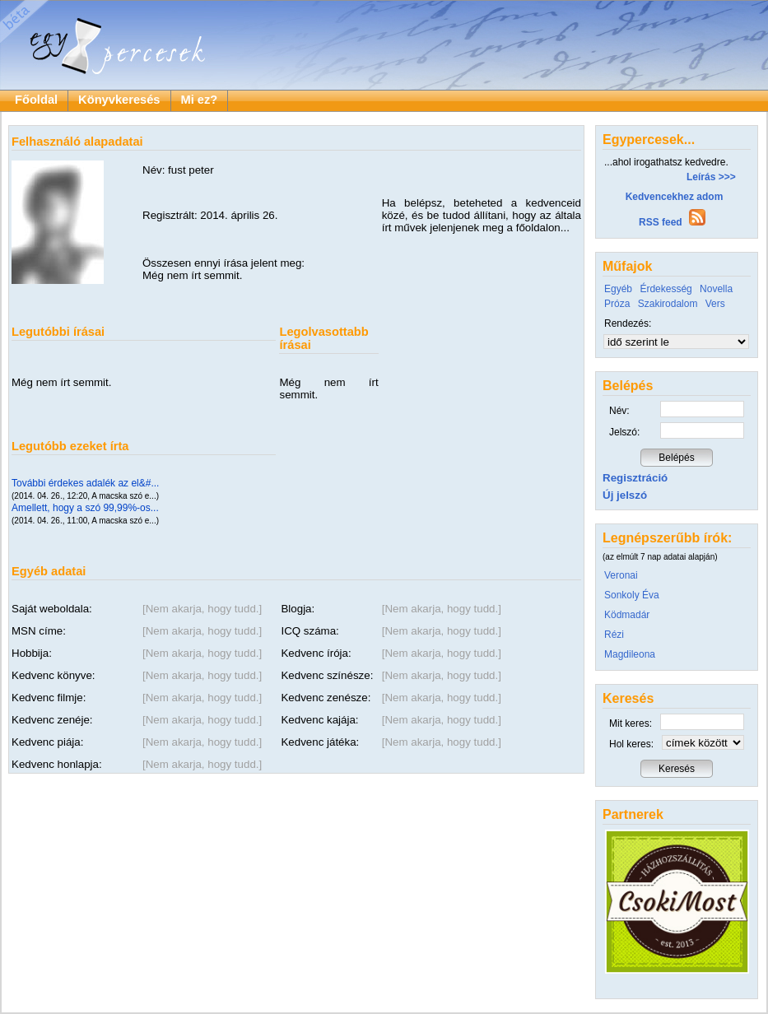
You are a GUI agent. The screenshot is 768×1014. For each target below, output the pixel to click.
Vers (715, 303)
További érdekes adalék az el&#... (85, 483)
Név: (619, 410)
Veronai (621, 575)
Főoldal (36, 99)
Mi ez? (199, 99)
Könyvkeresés (119, 99)
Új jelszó (625, 495)
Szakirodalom (668, 303)
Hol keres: (631, 744)
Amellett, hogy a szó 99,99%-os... (85, 508)
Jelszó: (624, 432)
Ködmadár (626, 615)
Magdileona (629, 654)
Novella (716, 289)
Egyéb (618, 289)
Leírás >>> (711, 177)
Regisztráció (635, 478)
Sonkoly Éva (631, 595)
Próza (617, 303)
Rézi (614, 634)
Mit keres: (630, 723)
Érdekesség (665, 289)
